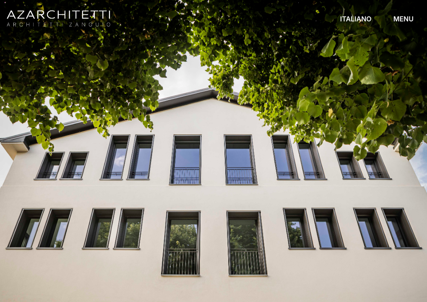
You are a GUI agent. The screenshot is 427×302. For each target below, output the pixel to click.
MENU (403, 19)
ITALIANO (356, 19)
